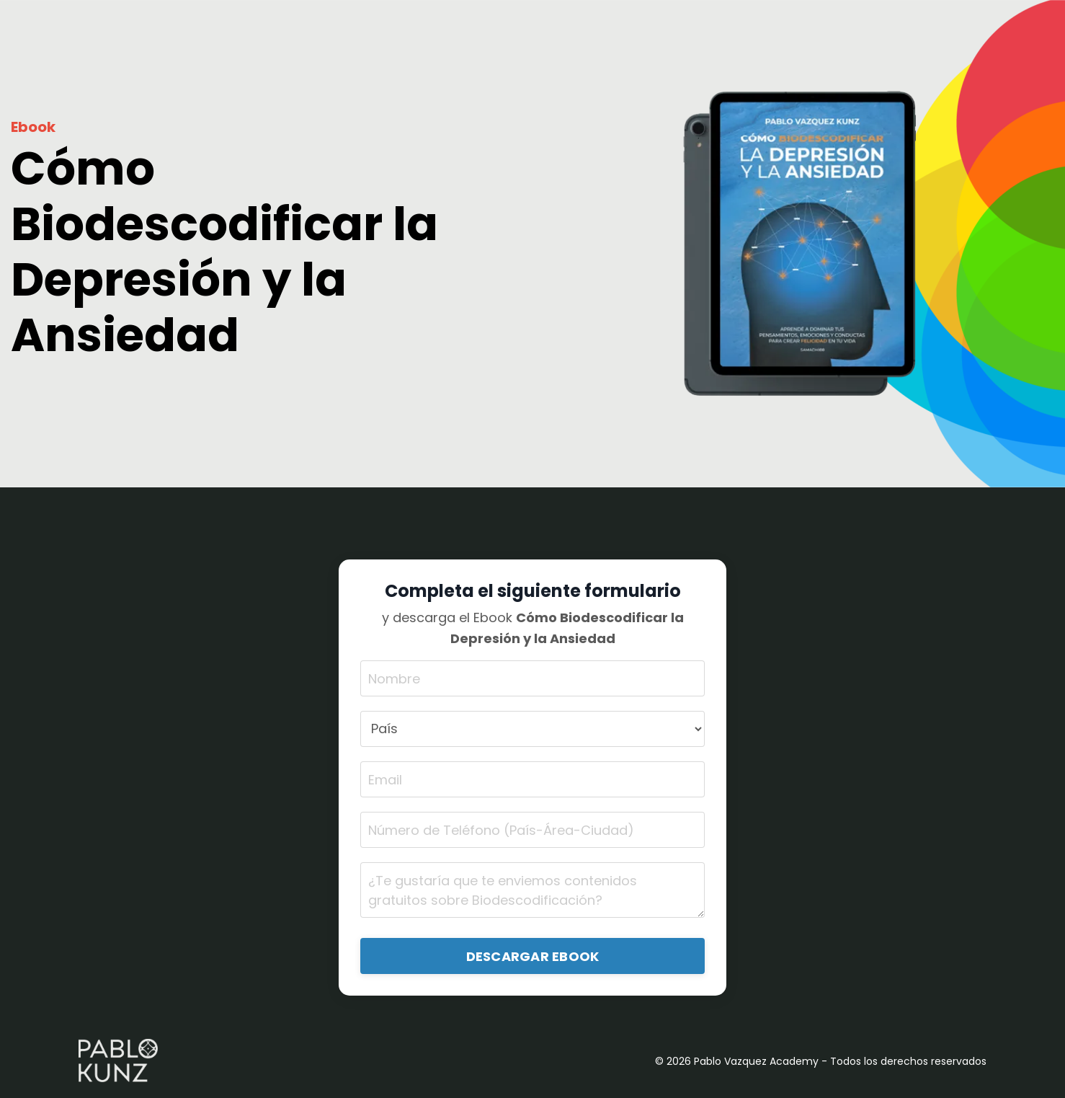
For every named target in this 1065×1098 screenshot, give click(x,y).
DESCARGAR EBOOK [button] (533, 956)
